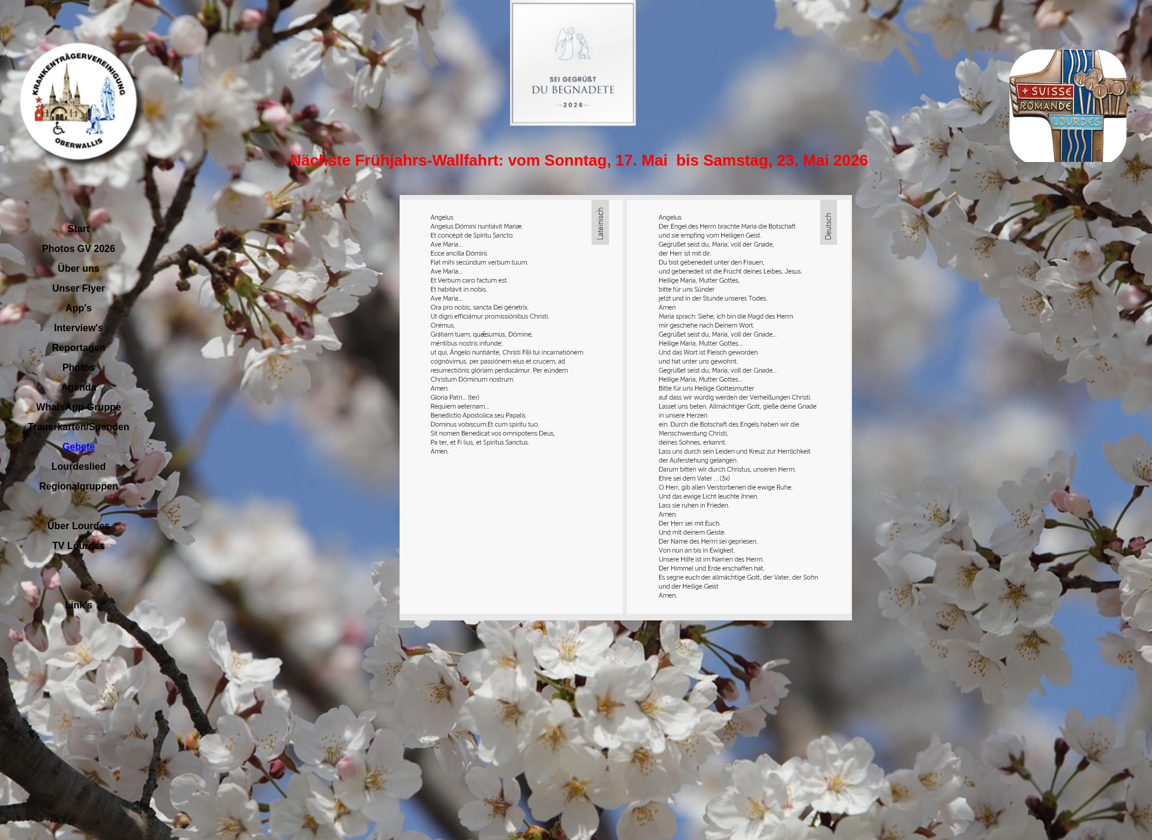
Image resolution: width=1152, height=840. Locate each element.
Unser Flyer (78, 288)
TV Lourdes (78, 546)
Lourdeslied (79, 466)
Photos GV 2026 (78, 249)
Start (78, 229)
